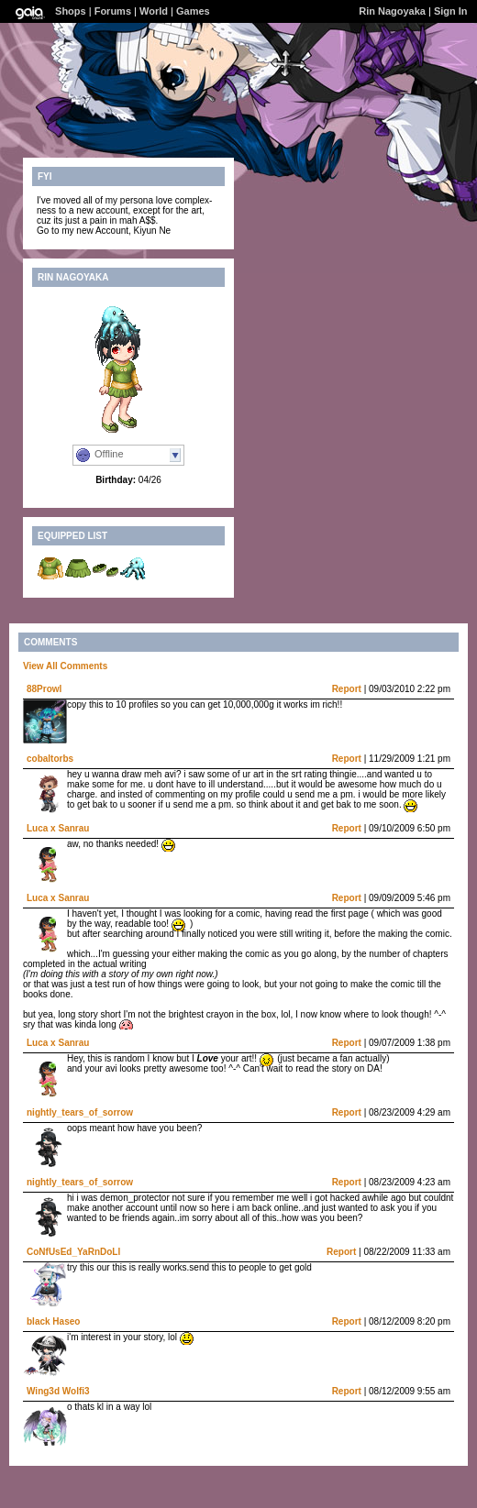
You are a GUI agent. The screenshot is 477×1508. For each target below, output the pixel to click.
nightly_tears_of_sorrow (80, 1112)
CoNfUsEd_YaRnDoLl (73, 1252)
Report (346, 689)
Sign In (451, 11)
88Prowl (44, 689)
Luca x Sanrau (58, 828)
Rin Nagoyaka (392, 11)
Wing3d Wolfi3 (58, 1391)
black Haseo (53, 1321)
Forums (112, 11)
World (153, 11)
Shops (70, 11)
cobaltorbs (50, 759)
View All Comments (65, 666)
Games (193, 11)
